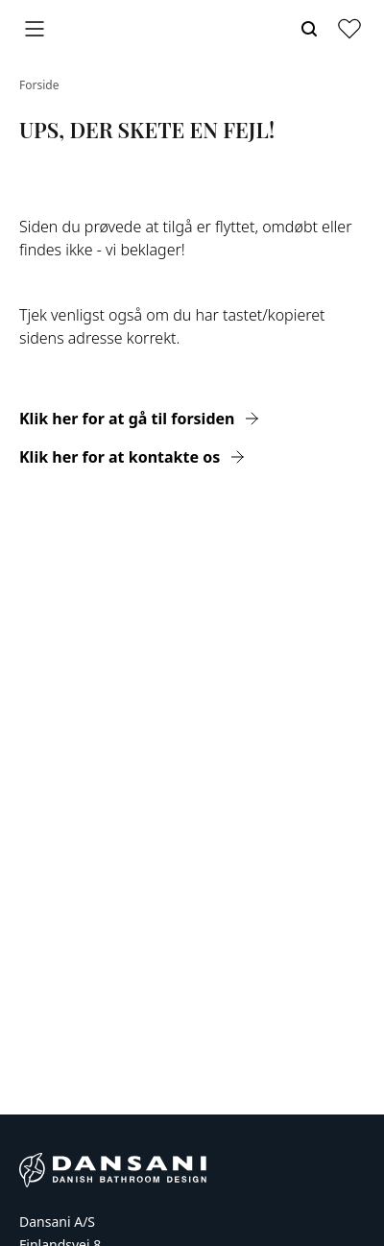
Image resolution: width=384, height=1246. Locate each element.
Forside (39, 85)
